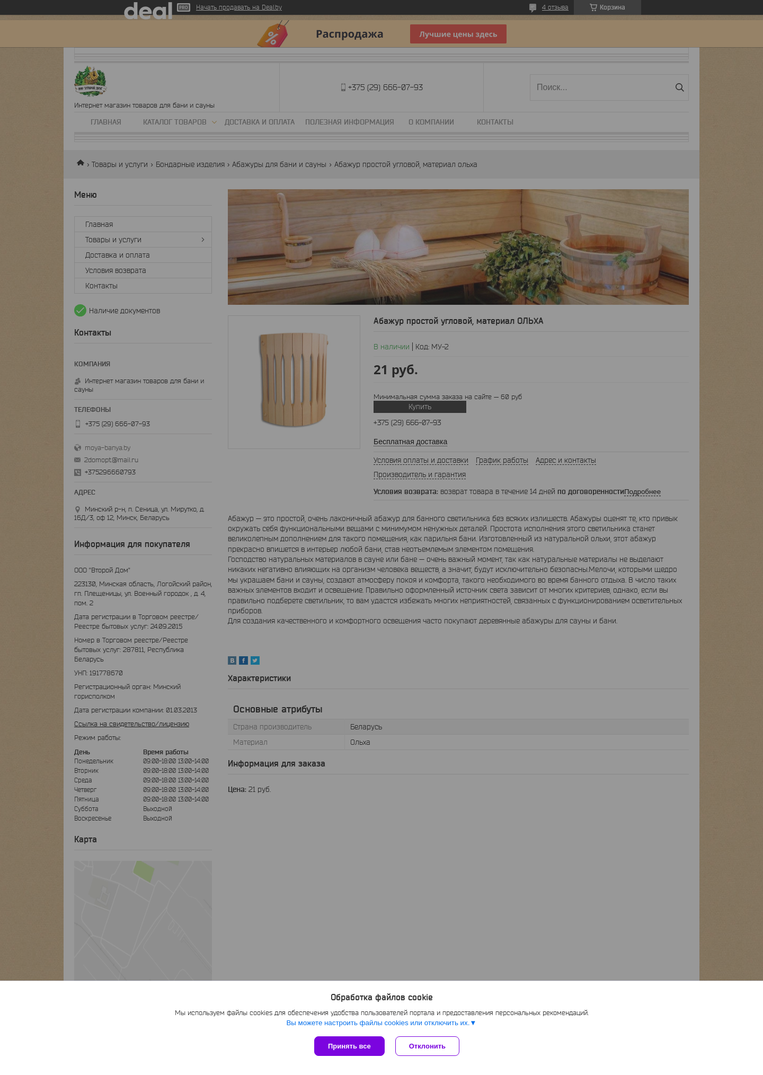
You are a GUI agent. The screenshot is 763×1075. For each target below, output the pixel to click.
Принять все (349, 1046)
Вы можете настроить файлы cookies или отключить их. (377, 1023)
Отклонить (427, 1046)
